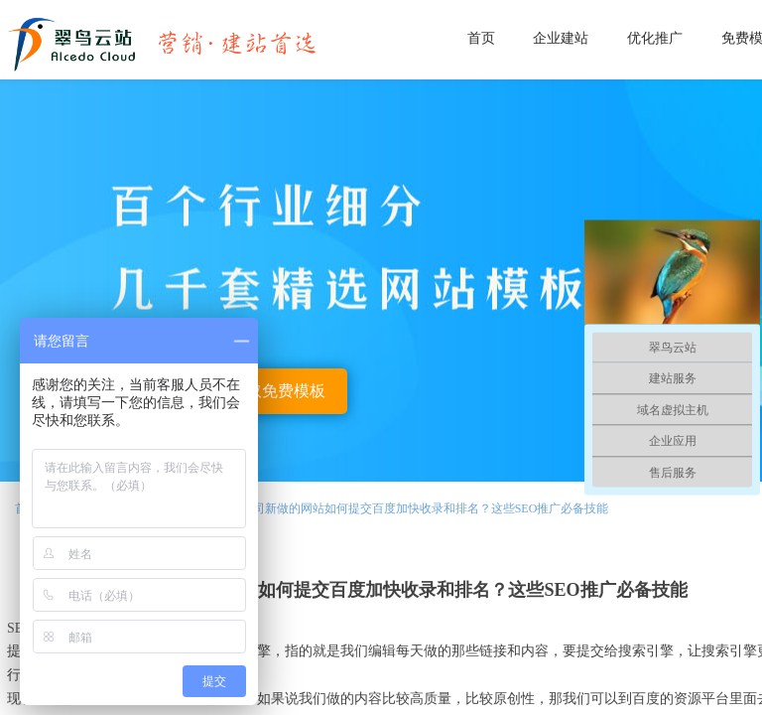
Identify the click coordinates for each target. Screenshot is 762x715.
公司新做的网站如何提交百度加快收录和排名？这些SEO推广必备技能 (425, 508)
